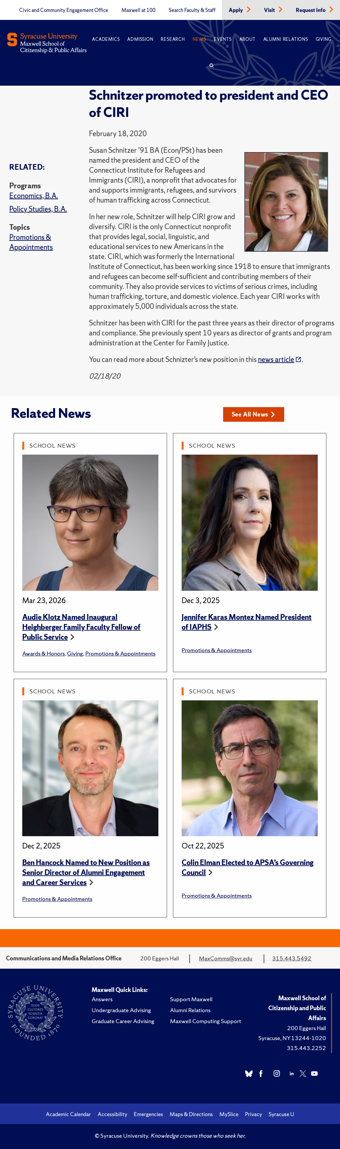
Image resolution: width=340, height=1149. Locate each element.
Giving (323, 39)
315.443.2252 (306, 1048)
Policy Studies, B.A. (38, 209)
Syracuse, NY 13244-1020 (292, 1038)
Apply (236, 10)
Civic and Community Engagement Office (63, 10)
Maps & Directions (191, 1114)
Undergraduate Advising (121, 1010)
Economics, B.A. (33, 196)
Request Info (311, 10)
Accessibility (112, 1114)
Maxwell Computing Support (205, 1021)
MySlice (228, 1114)
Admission (140, 39)
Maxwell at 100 (138, 10)
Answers (102, 999)
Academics (106, 39)
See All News (253, 414)
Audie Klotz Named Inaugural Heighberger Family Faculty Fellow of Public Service (81, 627)
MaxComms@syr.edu (225, 958)
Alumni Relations (285, 39)
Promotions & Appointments (31, 242)
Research (173, 39)
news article (276, 359)
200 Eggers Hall (306, 1028)
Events (223, 39)
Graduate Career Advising (123, 1021)
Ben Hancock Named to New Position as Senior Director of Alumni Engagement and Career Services (86, 872)
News (199, 39)
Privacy (253, 1114)
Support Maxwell (191, 999)
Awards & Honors (43, 653)
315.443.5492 (291, 958)
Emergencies (148, 1114)
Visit (270, 10)
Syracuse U (281, 1114)
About (247, 39)
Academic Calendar (68, 1114)
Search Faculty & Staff (192, 10)
